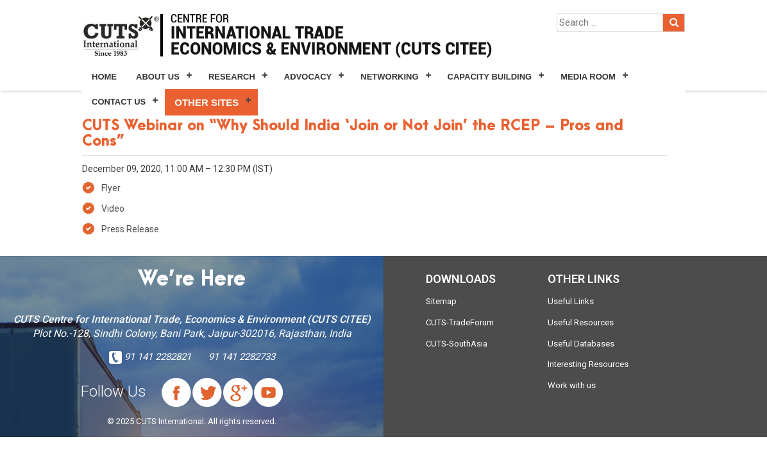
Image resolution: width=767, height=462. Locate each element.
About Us (158, 76)
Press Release (130, 229)
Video (112, 208)
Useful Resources (581, 322)
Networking (389, 76)
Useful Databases (581, 343)
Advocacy (308, 76)
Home (104, 76)
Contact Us (119, 102)
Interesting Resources (588, 364)
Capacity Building (490, 76)
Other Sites (206, 102)
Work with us (572, 385)
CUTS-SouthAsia (456, 343)
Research (231, 76)
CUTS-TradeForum (460, 322)
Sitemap (441, 301)
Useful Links (571, 301)
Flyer (111, 188)
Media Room (587, 76)
